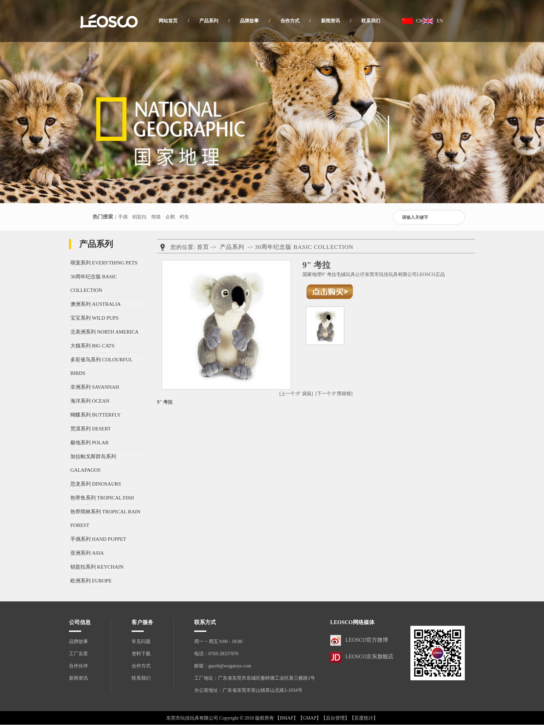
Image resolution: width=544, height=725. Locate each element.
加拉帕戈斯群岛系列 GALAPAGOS (93, 463)
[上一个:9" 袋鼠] (296, 393)
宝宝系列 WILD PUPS (94, 318)
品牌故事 (249, 20)
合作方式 (289, 20)
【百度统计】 (363, 718)
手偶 (123, 216)
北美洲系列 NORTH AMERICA (104, 332)
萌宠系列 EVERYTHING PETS (103, 262)
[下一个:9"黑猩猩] (334, 393)
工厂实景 (78, 653)
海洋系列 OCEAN (89, 401)
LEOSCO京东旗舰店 (369, 656)
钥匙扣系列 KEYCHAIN (96, 567)
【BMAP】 (286, 718)
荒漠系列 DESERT (90, 428)
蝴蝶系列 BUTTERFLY (95, 415)
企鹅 (170, 216)
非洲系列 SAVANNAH (94, 387)
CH (419, 20)
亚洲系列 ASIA (87, 553)
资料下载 (141, 653)
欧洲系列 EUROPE (91, 580)
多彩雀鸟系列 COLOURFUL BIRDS (101, 366)
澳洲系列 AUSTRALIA (95, 304)
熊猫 (156, 216)
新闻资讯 (330, 20)
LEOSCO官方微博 (366, 640)
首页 (203, 247)
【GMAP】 (309, 718)
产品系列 (208, 20)
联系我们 (370, 20)
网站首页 (168, 20)
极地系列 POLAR (89, 442)
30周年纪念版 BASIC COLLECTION (93, 283)
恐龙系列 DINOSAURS (95, 484)
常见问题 (141, 641)
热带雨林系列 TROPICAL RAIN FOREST (105, 518)
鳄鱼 (184, 216)
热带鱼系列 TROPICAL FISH (102, 497)
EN (439, 20)
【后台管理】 (335, 718)
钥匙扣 (139, 216)
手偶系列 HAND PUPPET (98, 539)
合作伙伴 (78, 665)
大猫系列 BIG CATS (92, 345)
